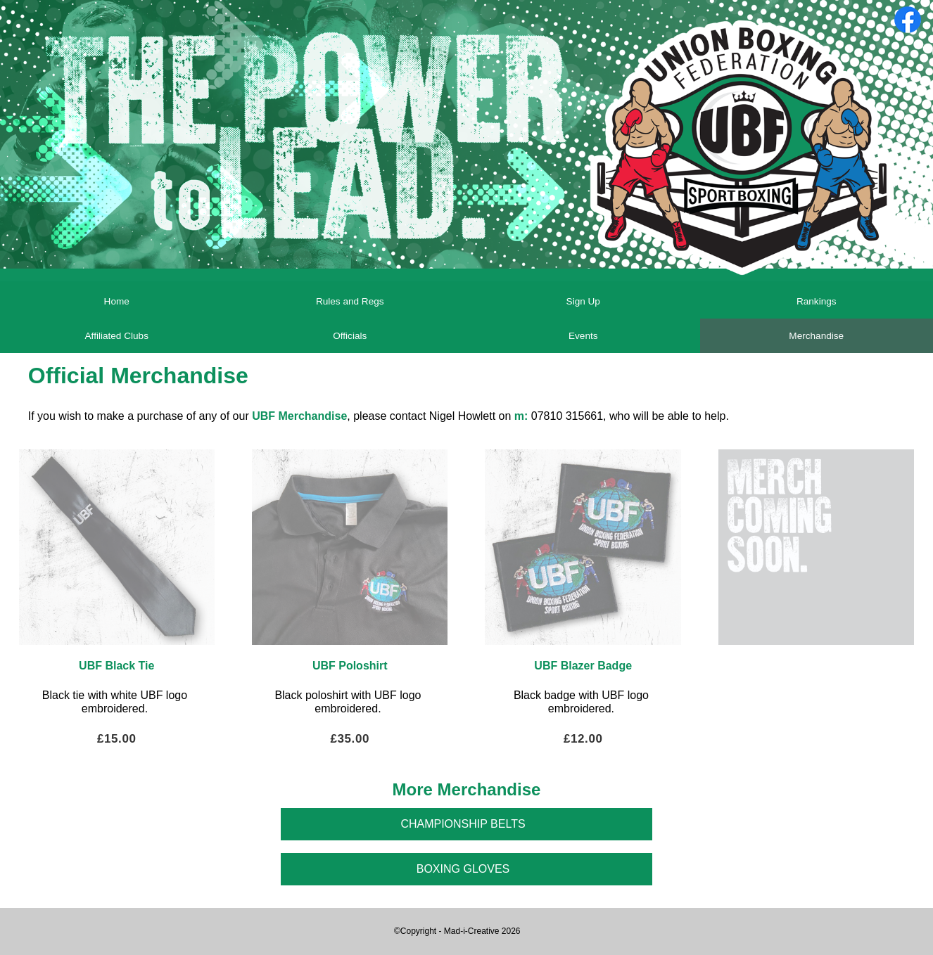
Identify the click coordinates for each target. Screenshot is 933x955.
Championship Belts (462, 824)
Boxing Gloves (463, 869)
